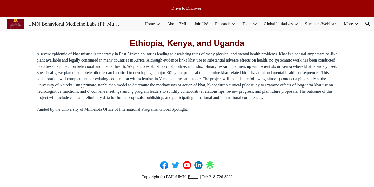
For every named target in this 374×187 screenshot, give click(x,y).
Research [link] (222, 24)
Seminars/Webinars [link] (321, 24)
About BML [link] (177, 24)
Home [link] (150, 24)
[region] (187, 8)
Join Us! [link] (201, 24)
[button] (368, 24)
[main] (187, 74)
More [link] (348, 24)
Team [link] (246, 24)
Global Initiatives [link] (278, 24)
